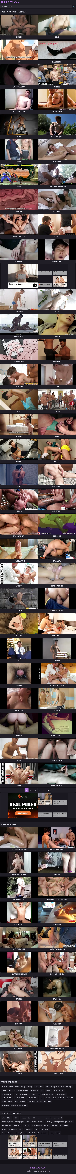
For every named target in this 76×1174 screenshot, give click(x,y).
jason (27, 1122)
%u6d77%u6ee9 (20, 1102)
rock (51, 1133)
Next (49, 790)
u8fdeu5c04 (28, 1129)
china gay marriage (60, 1122)
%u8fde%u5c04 (37, 1125)
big (61, 1125)
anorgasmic (55, 1087)
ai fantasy (49, 1122)
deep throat (12, 1090)
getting (16, 1118)
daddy (23, 1087)
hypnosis (26, 1125)
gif (38, 1133)
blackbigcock (37, 1118)
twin (29, 1118)
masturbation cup (50, 1118)
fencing (57, 1133)
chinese (4, 1087)
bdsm (4, 1090)
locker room (17, 1125)
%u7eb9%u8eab (23, 1090)
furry (36, 1087)
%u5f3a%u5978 (20, 1098)
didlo (41, 1087)
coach (34, 1094)
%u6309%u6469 (32, 1098)
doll (16, 1094)
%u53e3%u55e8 (7, 1094)
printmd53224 (6, 1118)
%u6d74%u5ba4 (7, 1102)
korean (61, 1090)
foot (42, 1090)
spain (46, 1125)
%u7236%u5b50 (45, 1102)
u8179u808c (13, 1129)
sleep (66, 1125)
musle (71, 1122)
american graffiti (7, 1122)
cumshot (48, 1090)
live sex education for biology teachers (14, 1133)
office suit (44, 1133)
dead (20, 1129)
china (11, 1087)
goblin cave (53, 1125)
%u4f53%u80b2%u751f (45, 1094)
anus (55, 1090)
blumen (40, 1122)
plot (36, 1129)
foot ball (32, 1133)
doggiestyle (34, 1090)
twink (47, 1129)
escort (34, 1122)
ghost (60, 1118)
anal (62, 1087)
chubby (29, 1087)
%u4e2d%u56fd (7, 1098)
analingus (69, 1087)
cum (47, 1087)
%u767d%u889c (24, 1094)
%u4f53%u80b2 (51, 1098)
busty (41, 1098)
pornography (19, 1122)
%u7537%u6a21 (33, 1102)
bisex (41, 1129)
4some (4, 1129)
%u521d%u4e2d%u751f (65, 1098)
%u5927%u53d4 (61, 1094)
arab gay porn (6, 1125)
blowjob (23, 1118)
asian (17, 1087)
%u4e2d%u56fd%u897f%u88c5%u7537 (14, 1105)
